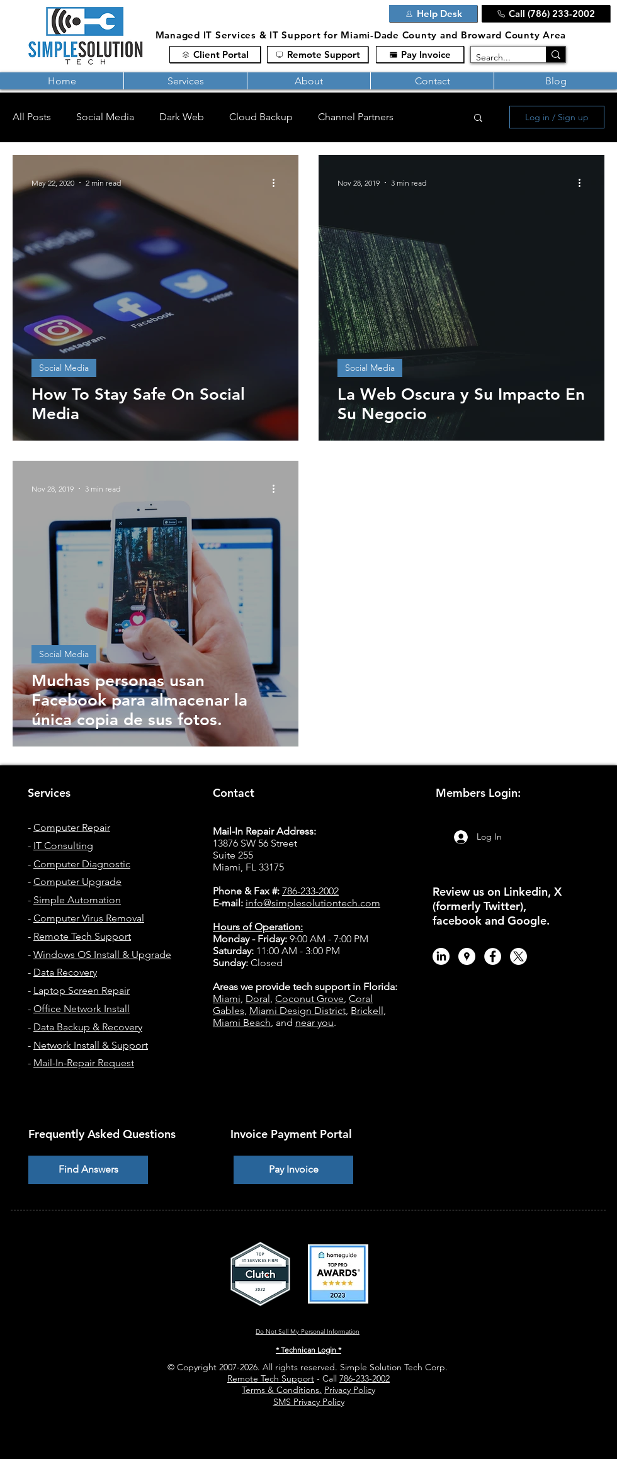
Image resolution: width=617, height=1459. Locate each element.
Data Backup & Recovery (87, 1027)
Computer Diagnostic (81, 864)
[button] (185, 80)
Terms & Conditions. (282, 1389)
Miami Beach (242, 1022)
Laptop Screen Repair (81, 990)
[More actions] (277, 182)
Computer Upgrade (77, 881)
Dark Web (181, 117)
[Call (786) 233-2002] (546, 13)
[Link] (361, 15)
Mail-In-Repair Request (83, 1063)
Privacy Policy (349, 1389)
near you (314, 1022)
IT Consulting (63, 846)
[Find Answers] (88, 1170)
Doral (258, 999)
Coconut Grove (309, 999)
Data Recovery (65, 972)
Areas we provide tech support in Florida (304, 987)
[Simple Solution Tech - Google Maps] (466, 956)
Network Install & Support (90, 1045)
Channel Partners (355, 117)
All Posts (32, 117)
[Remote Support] (317, 54)
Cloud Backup (261, 117)
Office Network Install (81, 1009)
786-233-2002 (364, 1378)
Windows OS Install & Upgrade (102, 954)
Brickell (367, 1011)
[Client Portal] (215, 54)
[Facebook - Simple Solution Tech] (492, 956)
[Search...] (497, 58)
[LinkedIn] (441, 956)
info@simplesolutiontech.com (313, 903)
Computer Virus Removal (88, 918)
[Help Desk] (433, 13)
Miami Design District (297, 1011)
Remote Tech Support (82, 936)
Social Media (105, 117)
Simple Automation (77, 900)
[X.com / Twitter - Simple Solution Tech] (518, 956)
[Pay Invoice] (420, 54)
